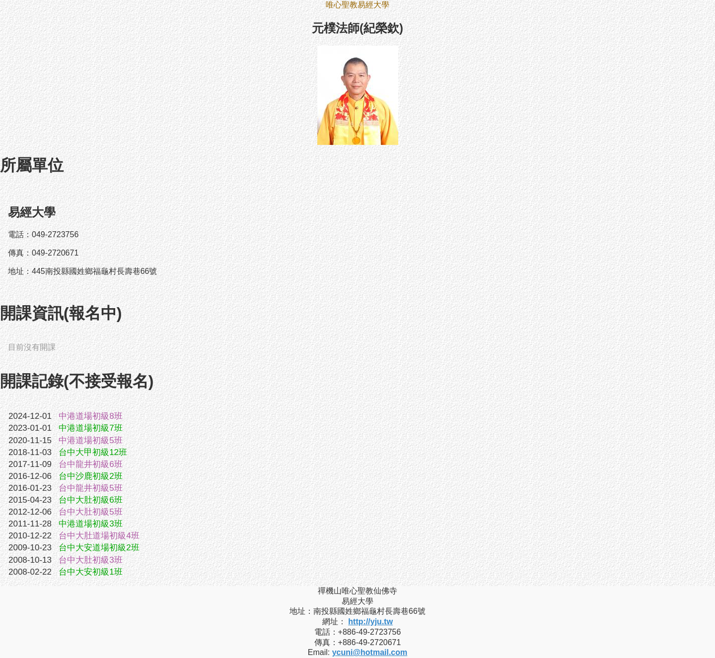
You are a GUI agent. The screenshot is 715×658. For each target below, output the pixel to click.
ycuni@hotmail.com (370, 652)
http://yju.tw (370, 621)
